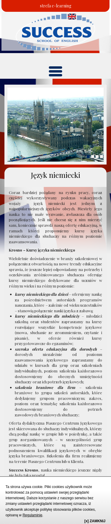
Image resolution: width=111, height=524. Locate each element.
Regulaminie (32, 515)
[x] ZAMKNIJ (94, 521)
